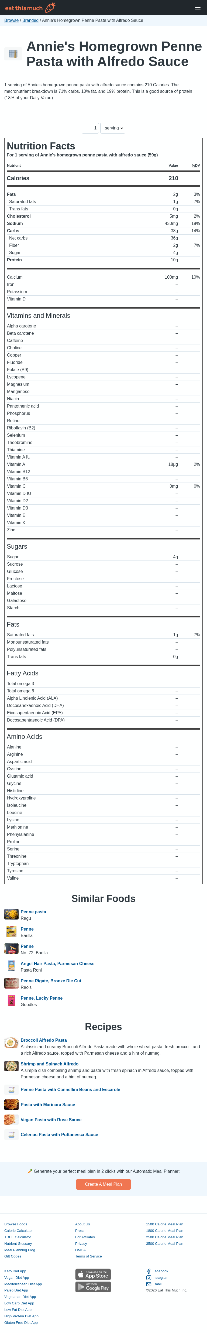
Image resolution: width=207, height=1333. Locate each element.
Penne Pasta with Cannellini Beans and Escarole (70, 1090)
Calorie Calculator (18, 1231)
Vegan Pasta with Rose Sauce (51, 1120)
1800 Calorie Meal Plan (164, 1231)
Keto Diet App (15, 1271)
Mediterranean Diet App (23, 1284)
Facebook (157, 1271)
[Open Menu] (198, 7)
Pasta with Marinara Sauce (48, 1104)
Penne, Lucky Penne (42, 998)
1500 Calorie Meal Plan (164, 1224)
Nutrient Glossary (18, 1244)
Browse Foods (15, 1224)
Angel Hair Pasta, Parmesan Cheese (58, 963)
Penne (27, 929)
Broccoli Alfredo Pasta (44, 1040)
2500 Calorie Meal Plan (164, 1237)
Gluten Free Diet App (21, 1323)
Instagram (157, 1277)
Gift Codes (12, 1256)
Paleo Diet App (16, 1290)
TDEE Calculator (17, 1237)
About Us (82, 1224)
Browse (11, 20)
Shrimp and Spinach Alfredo (50, 1064)
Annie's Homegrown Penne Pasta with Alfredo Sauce (114, 54)
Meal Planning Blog (19, 1250)
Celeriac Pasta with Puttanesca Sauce (59, 1134)
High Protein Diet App (21, 1316)
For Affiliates (85, 1237)
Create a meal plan (103, 1184)
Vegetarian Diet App (20, 1297)
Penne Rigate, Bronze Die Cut (51, 981)
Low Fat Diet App (18, 1310)
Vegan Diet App (16, 1278)
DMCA (80, 1250)
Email (153, 1284)
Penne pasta (33, 912)
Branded (30, 20)
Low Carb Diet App (19, 1303)
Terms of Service (88, 1256)
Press (79, 1231)
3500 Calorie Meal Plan (164, 1244)
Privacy (81, 1244)
